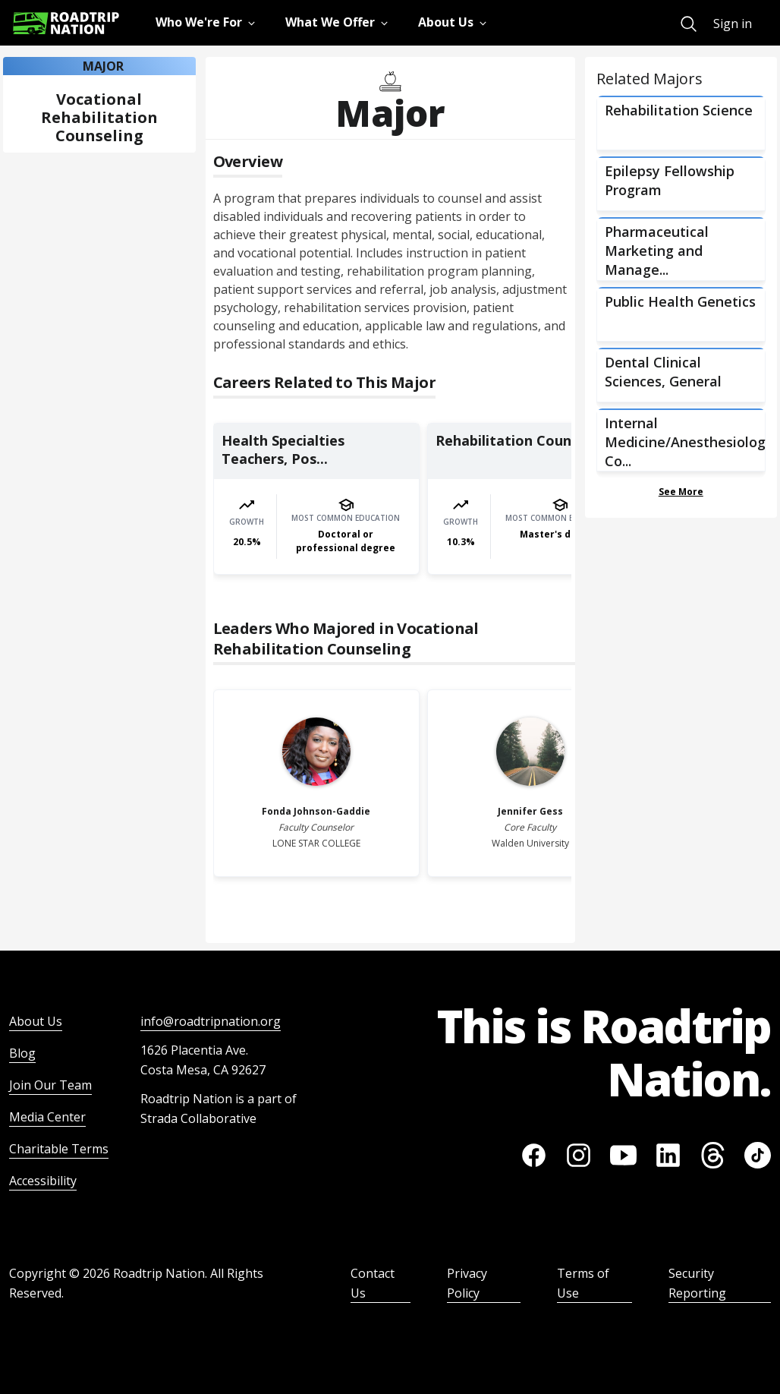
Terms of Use (583, 1283)
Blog (22, 1053)
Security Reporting (697, 1283)
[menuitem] (688, 23)
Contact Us (373, 1283)
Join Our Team (50, 1085)
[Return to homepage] (66, 23)
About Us (35, 1021)
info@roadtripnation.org (210, 1021)
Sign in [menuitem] (732, 23)
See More (681, 491)
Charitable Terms (59, 1148)
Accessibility (43, 1180)
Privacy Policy (467, 1283)
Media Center (47, 1117)
